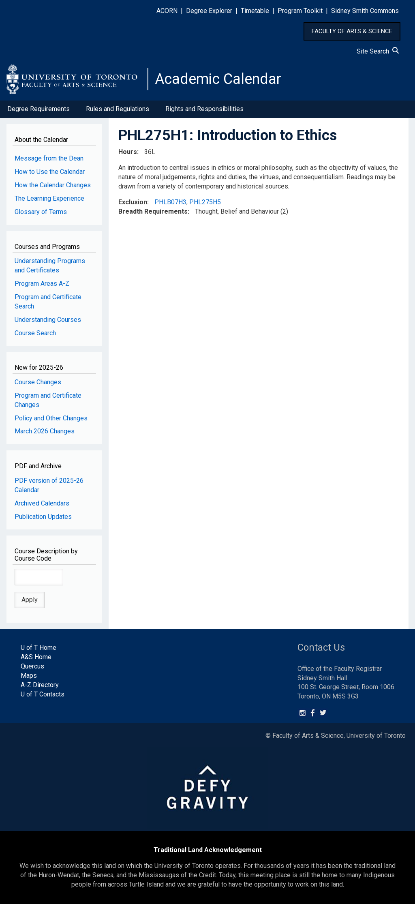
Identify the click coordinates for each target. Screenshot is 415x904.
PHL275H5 (205, 202)
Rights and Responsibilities (204, 109)
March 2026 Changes (45, 431)
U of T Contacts (42, 694)
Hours (127, 152)
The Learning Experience (49, 198)
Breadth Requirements (153, 211)
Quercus (32, 666)
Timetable (255, 11)
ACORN (167, 11)
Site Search (378, 51)
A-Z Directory (40, 685)
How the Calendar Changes (53, 185)
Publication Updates (43, 517)
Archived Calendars (42, 503)
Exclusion (132, 202)
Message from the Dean (49, 158)
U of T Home (38, 647)
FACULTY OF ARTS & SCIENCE (352, 31)
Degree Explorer (209, 11)
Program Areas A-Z (42, 283)
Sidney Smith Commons (365, 11)
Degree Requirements (38, 109)
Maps (29, 675)
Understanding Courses (48, 319)
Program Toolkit (300, 11)
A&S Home (36, 657)
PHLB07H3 (170, 202)
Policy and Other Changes (51, 418)
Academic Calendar (218, 79)
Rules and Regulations (117, 109)
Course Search (35, 333)
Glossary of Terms (41, 212)
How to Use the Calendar (50, 172)
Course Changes (38, 382)
